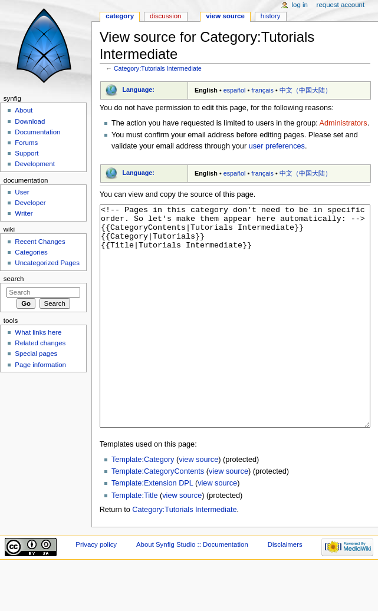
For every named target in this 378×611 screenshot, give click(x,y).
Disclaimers (285, 588)
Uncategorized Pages (47, 262)
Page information (40, 364)
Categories (31, 252)
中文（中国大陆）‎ (305, 90)
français (262, 90)
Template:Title (134, 540)
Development (34, 163)
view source (198, 504)
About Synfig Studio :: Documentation (192, 588)
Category (120, 15)
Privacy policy (96, 588)
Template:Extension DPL (152, 527)
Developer (30, 202)
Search (14, 278)
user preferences (277, 146)
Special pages (36, 353)
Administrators (343, 123)
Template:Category (143, 504)
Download (30, 121)
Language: (138, 89)
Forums (26, 142)
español (234, 90)
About (23, 110)
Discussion (165, 15)
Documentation (37, 132)
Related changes (40, 342)
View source (225, 15)
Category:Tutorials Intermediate (158, 68)
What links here (38, 332)
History (271, 15)
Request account (341, 4)
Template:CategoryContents (157, 515)
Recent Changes (40, 241)
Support (26, 153)
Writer (23, 213)
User (22, 192)
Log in (300, 4)
